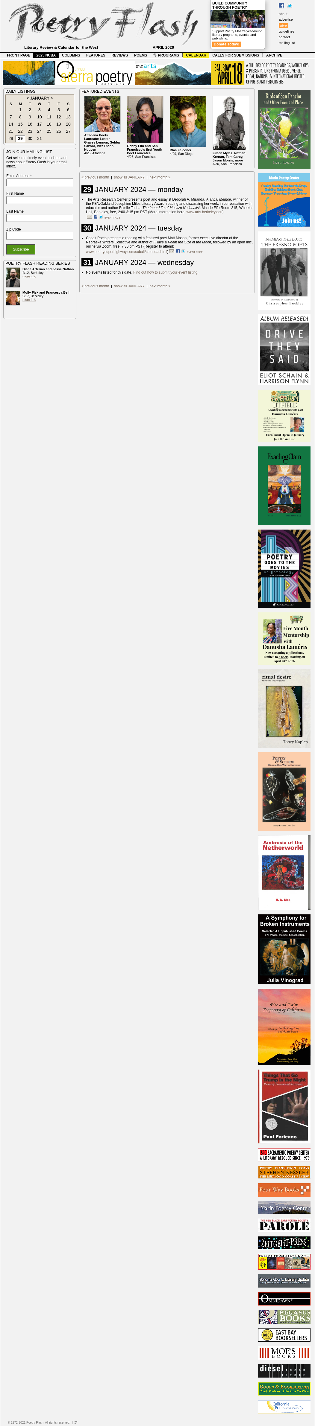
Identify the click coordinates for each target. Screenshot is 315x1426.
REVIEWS (119, 55)
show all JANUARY (129, 177)
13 (68, 117)
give (283, 25)
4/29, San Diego (181, 151)
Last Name (15, 211)
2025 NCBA (46, 55)
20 (68, 124)
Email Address (19, 176)
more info (29, 276)
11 (49, 117)
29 (20, 138)
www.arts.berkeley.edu (204, 212)
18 (49, 124)
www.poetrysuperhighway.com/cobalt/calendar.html (126, 252)
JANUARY (39, 98)
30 (30, 138)
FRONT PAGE (18, 55)
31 (39, 138)
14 (10, 124)
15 (20, 124)
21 (10, 131)
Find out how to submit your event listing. (165, 272)
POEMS (140, 55)
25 (49, 131)
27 (68, 131)
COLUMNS (71, 55)
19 (58, 124)
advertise (286, 19)
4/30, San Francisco (229, 158)
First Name (15, 193)
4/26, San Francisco (144, 151)
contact (284, 37)
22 (20, 131)
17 (39, 124)
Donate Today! (227, 44)
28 (10, 138)
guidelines (286, 31)
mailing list (287, 43)
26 (58, 131)
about (283, 14)
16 (30, 124)
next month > (160, 177)
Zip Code (13, 229)
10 (39, 117)
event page (112, 217)
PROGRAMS (166, 55)
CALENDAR (196, 55)
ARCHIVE (274, 55)
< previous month (95, 177)
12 (58, 117)
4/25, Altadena (102, 144)
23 (30, 131)
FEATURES (95, 55)
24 (39, 131)
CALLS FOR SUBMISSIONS (235, 55)
